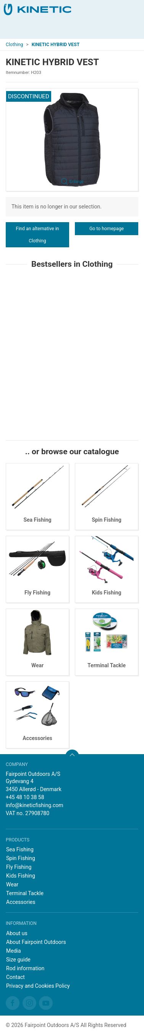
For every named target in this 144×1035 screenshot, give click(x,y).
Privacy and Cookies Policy (38, 986)
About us (17, 933)
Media (13, 951)
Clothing (14, 44)
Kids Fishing (106, 593)
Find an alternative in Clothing (37, 235)
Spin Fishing (106, 520)
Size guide (18, 959)
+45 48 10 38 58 (25, 797)
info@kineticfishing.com (34, 805)
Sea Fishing (37, 520)
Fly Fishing (37, 593)
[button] (72, 140)
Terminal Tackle (106, 665)
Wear (37, 665)
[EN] (37, 9)
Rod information (25, 968)
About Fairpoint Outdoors (36, 942)
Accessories (37, 738)
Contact (15, 977)
